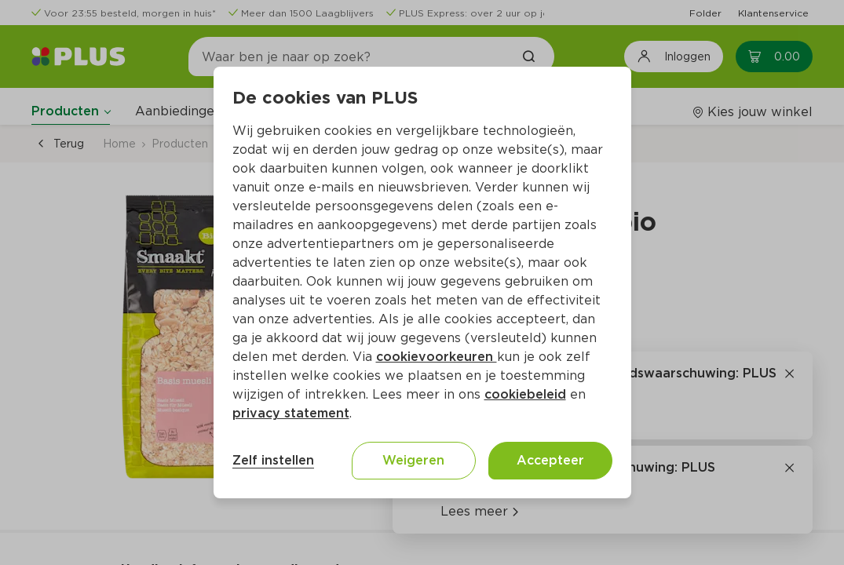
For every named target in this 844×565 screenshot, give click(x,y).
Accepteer (550, 460)
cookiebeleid (525, 394)
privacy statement (290, 413)
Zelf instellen (273, 460)
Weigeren (413, 460)
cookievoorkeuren (436, 356)
